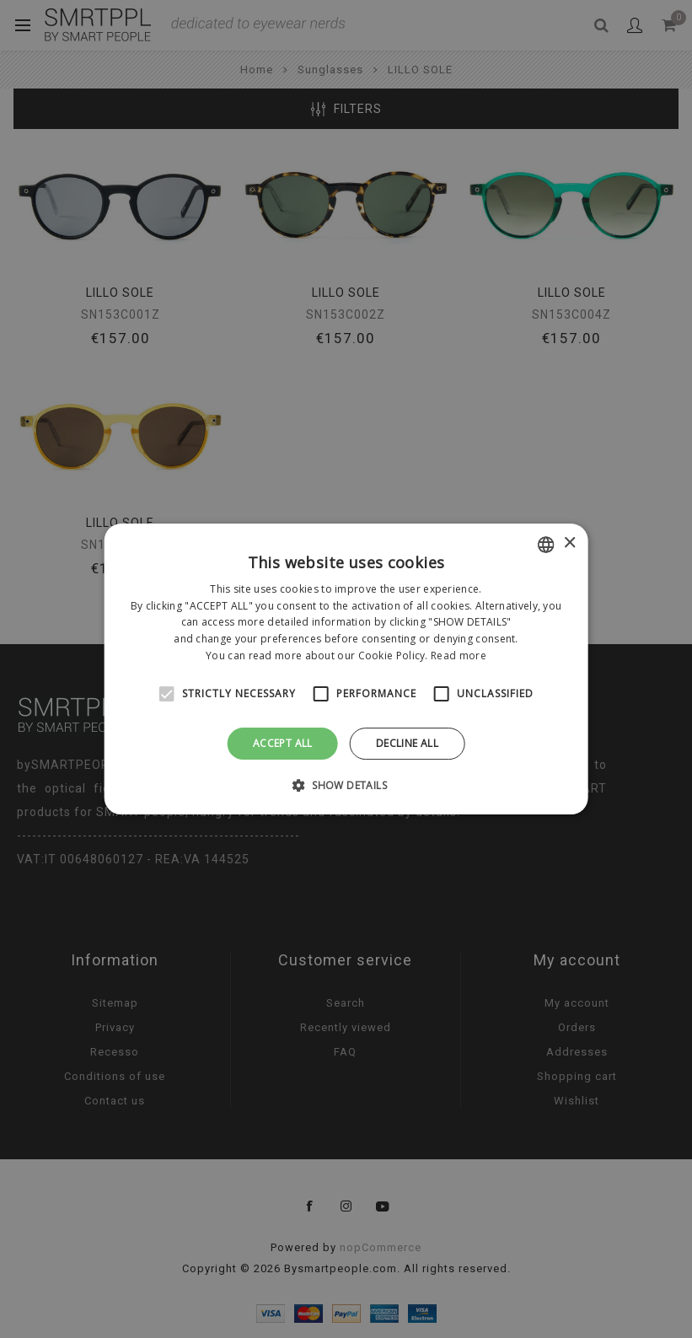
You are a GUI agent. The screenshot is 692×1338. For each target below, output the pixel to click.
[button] (346, 784)
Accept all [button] (283, 743)
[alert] (346, 669)
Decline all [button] (407, 743)
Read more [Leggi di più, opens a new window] (458, 655)
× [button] (569, 543)
